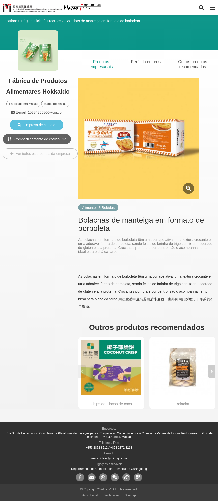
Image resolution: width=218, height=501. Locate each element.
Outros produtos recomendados (192, 64)
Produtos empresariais (101, 64)
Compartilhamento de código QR (37, 139)
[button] (211, 371)
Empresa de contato (36, 125)
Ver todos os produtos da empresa (40, 154)
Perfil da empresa (146, 62)
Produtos (54, 21)
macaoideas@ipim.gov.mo (109, 458)
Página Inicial (31, 21)
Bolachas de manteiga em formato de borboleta (103, 21)
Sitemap (130, 495)
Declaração (111, 495)
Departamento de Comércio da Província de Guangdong (109, 469)
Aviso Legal (90, 495)
